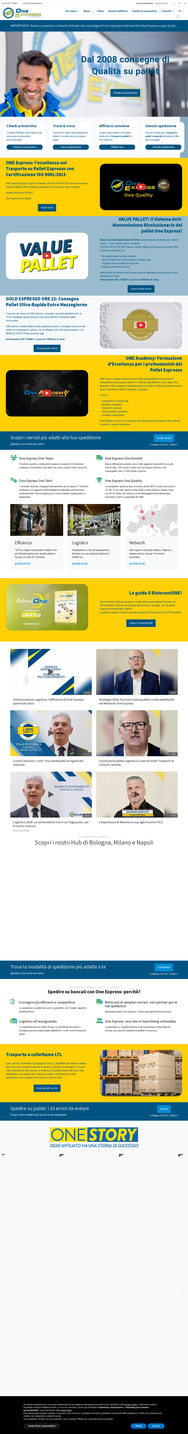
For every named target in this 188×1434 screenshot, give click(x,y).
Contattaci (164, 967)
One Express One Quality (123, 480)
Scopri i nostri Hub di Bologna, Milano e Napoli (94, 842)
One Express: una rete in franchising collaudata (140, 1021)
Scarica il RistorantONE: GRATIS (116, 609)
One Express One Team (36, 458)
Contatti (166, 11)
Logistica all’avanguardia (38, 1021)
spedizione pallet (49, 326)
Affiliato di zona (149, 279)
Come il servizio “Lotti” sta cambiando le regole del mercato (48, 763)
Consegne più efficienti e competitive (47, 1002)
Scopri (164, 1109)
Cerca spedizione (144, 3)
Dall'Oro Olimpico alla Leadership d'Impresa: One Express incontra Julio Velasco (150, 1340)
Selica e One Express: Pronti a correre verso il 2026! (36, 1335)
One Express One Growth (123, 458)
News (87, 11)
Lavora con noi (161, 3)
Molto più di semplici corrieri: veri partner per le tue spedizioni (141, 1004)
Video (100, 11)
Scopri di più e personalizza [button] (41, 1426)
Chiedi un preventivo (144, 11)
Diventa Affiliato (118, 11)
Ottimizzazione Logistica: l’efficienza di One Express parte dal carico (48, 701)
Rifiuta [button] (138, 1426)
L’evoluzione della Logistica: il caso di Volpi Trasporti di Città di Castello (136, 763)
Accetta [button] (156, 1426)
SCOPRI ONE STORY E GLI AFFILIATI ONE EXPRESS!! (94, 1208)
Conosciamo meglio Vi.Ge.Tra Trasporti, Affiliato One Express (34, 1192)
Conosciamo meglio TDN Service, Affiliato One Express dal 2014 (155, 1192)
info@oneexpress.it (32, 3)
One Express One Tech (35, 480)
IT (180, 11)
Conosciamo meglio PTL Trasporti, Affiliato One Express (95, 1192)
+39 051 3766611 (10, 3)
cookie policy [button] (66, 1410)
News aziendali (34, 1329)
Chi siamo (71, 11)
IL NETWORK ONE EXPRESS (94, 836)
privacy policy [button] (131, 1404)
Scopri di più (164, 438)
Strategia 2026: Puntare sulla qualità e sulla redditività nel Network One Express (137, 701)
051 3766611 (122, 279)
